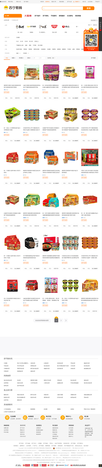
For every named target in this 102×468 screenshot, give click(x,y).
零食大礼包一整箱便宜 (89, 409)
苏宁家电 (45, 16)
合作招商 (71, 428)
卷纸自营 (86, 380)
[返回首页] (3, 1)
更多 (90, 25)
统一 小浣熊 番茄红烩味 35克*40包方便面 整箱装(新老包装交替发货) (89, 87)
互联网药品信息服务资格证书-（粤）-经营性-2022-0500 (76, 450)
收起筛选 (94, 20)
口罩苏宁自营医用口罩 (9, 411)
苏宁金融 (27, 443)
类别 (6, 45)
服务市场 (71, 434)
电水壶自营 (73, 380)
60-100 (31, 41)
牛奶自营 (6, 366)
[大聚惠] (28, 16)
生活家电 (70, 16)
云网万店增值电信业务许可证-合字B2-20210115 (24, 450)
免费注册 (6, 428)
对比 (6, 98)
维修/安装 (54, 432)
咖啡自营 (6, 394)
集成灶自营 (7, 397)
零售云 (51, 443)
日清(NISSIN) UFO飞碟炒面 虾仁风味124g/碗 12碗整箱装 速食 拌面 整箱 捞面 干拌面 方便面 (31, 129)
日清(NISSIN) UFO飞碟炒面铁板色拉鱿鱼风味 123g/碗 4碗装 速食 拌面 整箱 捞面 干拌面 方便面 (89, 129)
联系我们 (16, 445)
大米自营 (73, 366)
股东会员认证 (78, 445)
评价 (6, 90)
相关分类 (7, 37)
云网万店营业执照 (64, 455)
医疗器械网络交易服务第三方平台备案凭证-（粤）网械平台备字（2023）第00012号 (30, 455)
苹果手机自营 (20, 368)
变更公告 (55, 455)
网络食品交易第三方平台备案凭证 (23, 453)
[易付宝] (84, 1)
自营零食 (6, 383)
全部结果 (6, 20)
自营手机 (6, 400)
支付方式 (22, 425)
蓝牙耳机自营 (20, 385)
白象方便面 (60, 394)
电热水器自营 (20, 394)
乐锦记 (19, 409)
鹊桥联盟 (47, 445)
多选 (95, 25)
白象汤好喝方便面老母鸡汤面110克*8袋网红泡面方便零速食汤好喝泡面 (70, 87)
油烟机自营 (60, 383)
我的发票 (54, 438)
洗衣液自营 (60, 368)
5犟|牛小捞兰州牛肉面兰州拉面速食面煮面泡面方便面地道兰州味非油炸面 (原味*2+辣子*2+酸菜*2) (89, 172)
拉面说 (72, 409)
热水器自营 (47, 366)
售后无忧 (48, 416)
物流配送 (39, 425)
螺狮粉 (59, 409)
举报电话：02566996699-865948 (79, 453)
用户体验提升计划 (68, 445)
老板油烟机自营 (88, 394)
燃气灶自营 (33, 394)
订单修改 (54, 434)
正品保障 (13, 416)
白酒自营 (46, 363)
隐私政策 (60, 445)
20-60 (26, 41)
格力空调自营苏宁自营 (63, 366)
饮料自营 (6, 385)
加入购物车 (75, 98)
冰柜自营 (33, 363)
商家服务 (71, 425)
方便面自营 (7, 368)
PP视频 (40, 443)
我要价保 (54, 430)
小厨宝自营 (47, 383)
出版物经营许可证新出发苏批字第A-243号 (49, 450)
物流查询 (38, 434)
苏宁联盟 (41, 445)
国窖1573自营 (47, 380)
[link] (7, 58)
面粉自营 (19, 400)
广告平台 (35, 445)
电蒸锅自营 (20, 371)
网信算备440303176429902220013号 (72, 457)
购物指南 (6, 425)
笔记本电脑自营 (21, 397)
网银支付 (22, 430)
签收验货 (38, 432)
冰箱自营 (73, 368)
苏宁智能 (73, 443)
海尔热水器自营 (88, 383)
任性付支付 (23, 436)
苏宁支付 (22, 428)
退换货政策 (55, 428)
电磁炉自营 (47, 368)
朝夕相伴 (86, 445)
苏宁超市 (37, 16)
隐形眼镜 (33, 409)
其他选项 (7, 53)
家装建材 (62, 16)
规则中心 (71, 436)
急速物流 (31, 416)
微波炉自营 (87, 363)
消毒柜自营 (73, 394)
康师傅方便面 (34, 380)
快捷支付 (22, 432)
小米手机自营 (34, 383)
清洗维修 (78, 16)
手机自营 (73, 363)
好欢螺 (45, 409)
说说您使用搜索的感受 (42, 320)
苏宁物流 (45, 443)
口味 (6, 49)
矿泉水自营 (60, 397)
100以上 (36, 41)
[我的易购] (62, 1)
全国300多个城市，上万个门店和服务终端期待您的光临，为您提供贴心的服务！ (89, 433)
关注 (11, 98)
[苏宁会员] (69, 1)
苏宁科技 (21, 443)
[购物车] (77, 1)
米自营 (19, 380)
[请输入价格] (36, 58)
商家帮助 (71, 432)
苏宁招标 (54, 445)
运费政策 (38, 428)
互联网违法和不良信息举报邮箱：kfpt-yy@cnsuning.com (55, 453)
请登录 (42, 1)
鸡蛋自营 (46, 394)
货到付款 (22, 434)
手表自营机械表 (75, 383)
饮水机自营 (87, 366)
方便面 (18, 37)
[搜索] (64, 8)
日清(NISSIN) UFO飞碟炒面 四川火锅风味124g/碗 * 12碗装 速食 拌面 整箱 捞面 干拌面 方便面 (89, 257)
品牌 (6, 25)
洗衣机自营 (60, 363)
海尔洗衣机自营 (8, 380)
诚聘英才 (22, 445)
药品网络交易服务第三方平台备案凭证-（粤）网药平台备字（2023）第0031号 (41, 457)
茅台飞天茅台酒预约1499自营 (23, 363)
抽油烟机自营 (87, 368)
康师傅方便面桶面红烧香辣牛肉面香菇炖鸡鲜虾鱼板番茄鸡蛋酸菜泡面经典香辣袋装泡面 (51, 257)
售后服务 (55, 425)
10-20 (21, 41)
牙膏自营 (59, 380)
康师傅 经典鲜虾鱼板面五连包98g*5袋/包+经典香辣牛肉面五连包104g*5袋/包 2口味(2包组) (51, 172)
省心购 (86, 416)
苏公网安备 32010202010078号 (62, 448)
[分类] (13, 16)
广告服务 (71, 430)
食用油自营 (73, 397)
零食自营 (86, 397)
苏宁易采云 (80, 443)
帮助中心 (68, 416)
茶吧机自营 (33, 366)
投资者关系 (66, 443)
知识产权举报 (58, 443)
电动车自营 (33, 397)
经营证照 (36, 453)
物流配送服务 (39, 430)
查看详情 (17, 98)
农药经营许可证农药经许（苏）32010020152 (82, 455)
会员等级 (6, 430)
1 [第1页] (56, 320)
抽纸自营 (33, 371)
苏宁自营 (6, 92)
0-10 (17, 41)
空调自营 (6, 371)
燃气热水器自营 (35, 368)
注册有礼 (47, 1)
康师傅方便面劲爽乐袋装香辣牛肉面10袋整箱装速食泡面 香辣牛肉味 (89, 300)
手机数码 (54, 16)
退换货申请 (55, 436)
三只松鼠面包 (7, 409)
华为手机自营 (20, 366)
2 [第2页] (61, 320)
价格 (6, 41)
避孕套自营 (47, 397)
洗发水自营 (20, 383)
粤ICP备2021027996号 (78, 448)
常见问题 (6, 432)
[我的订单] (54, 1)
